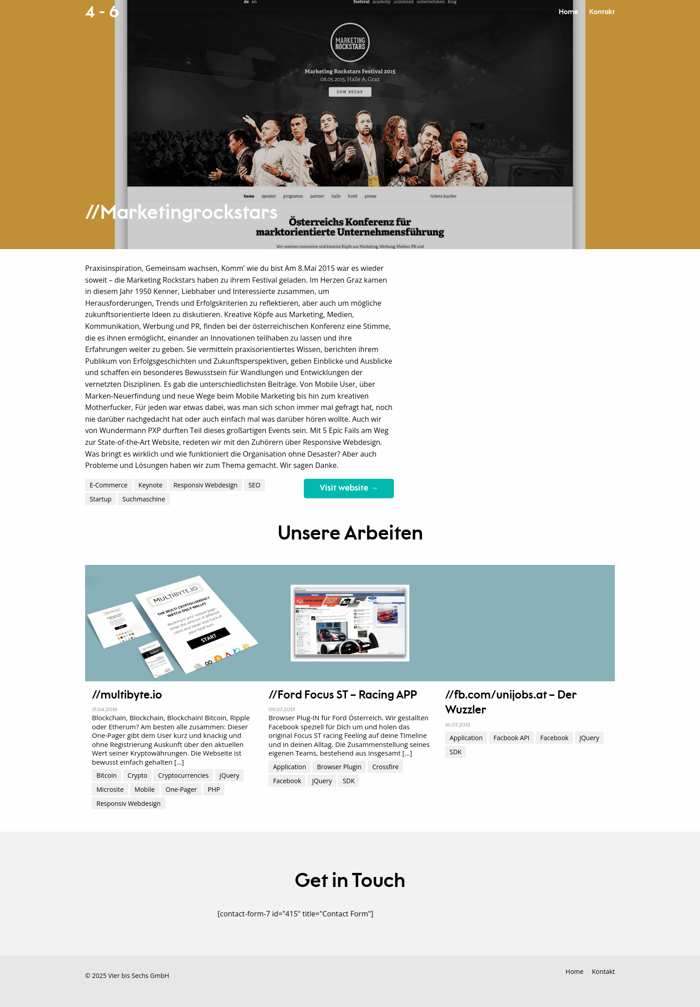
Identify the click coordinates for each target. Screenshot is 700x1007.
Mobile (144, 789)
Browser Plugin (339, 766)
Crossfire (385, 766)
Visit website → (349, 488)
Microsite (110, 789)
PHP (214, 789)
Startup (100, 499)
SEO (254, 485)
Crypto (138, 775)
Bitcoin (106, 775)
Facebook (287, 780)
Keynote (151, 485)
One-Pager (181, 789)
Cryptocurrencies (183, 775)
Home (568, 12)
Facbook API (511, 737)
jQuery (230, 775)
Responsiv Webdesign (205, 485)
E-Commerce (109, 485)
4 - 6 (102, 12)
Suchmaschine (143, 499)
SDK (349, 780)
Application (289, 766)
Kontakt (602, 12)
